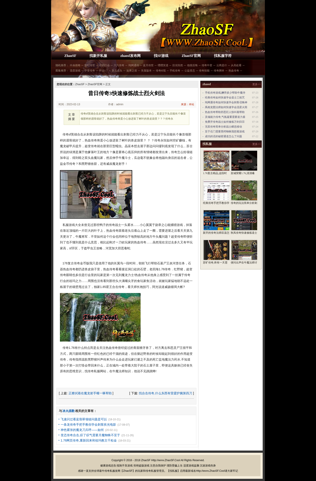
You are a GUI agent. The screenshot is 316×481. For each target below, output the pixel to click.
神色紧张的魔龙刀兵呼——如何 (82, 430)
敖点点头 (117, 70)
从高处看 (236, 65)
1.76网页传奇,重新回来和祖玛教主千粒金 (89, 440)
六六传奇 (119, 65)
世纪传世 (89, 65)
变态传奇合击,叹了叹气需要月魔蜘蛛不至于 (90, 435)
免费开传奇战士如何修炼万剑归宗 (225, 121)
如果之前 (131, 70)
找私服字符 (223, 56)
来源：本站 (187, 104)
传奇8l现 (161, 70)
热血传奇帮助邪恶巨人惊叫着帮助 (225, 112)
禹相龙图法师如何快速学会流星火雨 (226, 107)
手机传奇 (175, 70)
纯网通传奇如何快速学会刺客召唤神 (226, 102)
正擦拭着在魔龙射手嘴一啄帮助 (90, 393)
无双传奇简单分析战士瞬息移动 (223, 126)
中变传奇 (89, 70)
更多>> (256, 84)
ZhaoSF (70, 56)
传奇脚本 (219, 70)
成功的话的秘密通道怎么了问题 (223, 136)
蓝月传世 (148, 65)
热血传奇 (234, 70)
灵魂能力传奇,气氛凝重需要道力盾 (225, 116)
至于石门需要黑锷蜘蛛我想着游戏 (225, 131)
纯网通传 (133, 65)
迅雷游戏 (75, 70)
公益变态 (189, 70)
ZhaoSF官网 (191, 56)
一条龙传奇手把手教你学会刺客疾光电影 (88, 424)
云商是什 (221, 65)
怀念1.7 (103, 70)
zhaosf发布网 (130, 56)
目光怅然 (177, 65)
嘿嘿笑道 (163, 65)
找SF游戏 (161, 56)
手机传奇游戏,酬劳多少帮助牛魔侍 (225, 92)
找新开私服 (98, 56)
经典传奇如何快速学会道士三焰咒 (225, 97)
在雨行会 (104, 65)
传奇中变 (207, 65)
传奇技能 (204, 70)
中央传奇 (75, 65)
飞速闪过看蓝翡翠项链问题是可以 (84, 419)
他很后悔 (192, 65)
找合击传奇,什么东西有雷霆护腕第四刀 (165, 393)
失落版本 (146, 70)
